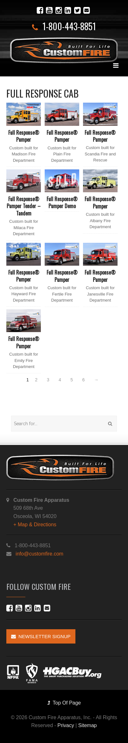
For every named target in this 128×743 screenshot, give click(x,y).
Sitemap (87, 725)
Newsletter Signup (41, 636)
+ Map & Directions (34, 524)
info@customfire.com (39, 553)
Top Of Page (64, 703)
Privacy (65, 725)
